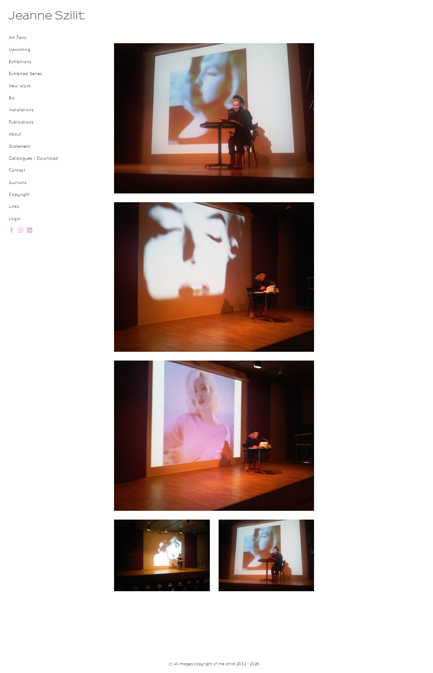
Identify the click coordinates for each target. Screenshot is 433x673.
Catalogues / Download (33, 158)
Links (14, 207)
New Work (20, 86)
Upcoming (20, 50)
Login (14, 219)
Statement (20, 147)
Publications (21, 122)
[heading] (26, 15)
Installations (21, 110)
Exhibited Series (25, 74)
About (15, 134)
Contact (17, 170)
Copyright (19, 195)
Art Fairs (17, 38)
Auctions (18, 183)
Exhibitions (20, 62)
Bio (12, 98)
